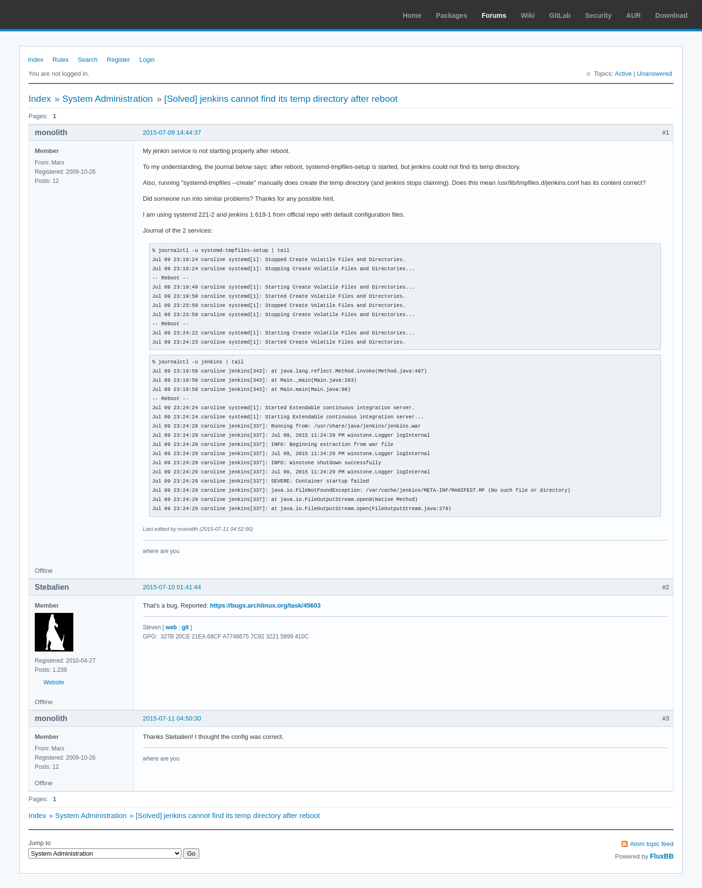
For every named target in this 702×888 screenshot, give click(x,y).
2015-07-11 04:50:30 (172, 718)
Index (35, 59)
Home (412, 15)
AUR (633, 15)
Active (623, 73)
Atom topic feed (652, 843)
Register (118, 59)
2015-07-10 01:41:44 (172, 587)
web (171, 627)
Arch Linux (53, 14)
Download (671, 15)
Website (53, 682)
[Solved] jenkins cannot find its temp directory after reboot (281, 99)
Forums (494, 15)
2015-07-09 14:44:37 (172, 132)
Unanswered (654, 73)
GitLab (559, 15)
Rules (61, 59)
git (185, 627)
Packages (452, 15)
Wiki (528, 15)
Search (87, 59)
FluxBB (662, 856)
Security (598, 15)
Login (147, 59)
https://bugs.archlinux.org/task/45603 (265, 605)
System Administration (107, 99)
